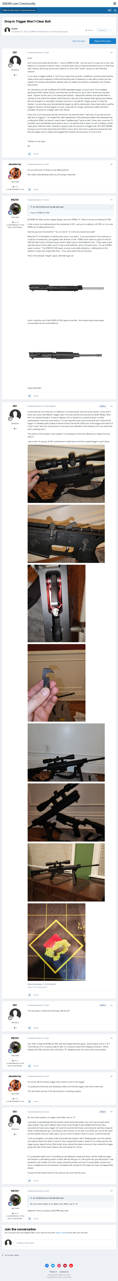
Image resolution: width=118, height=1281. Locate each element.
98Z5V (15, 199)
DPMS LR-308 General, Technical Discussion (49, 32)
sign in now (60, 1232)
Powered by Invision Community (59, 1277)
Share (89, 30)
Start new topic (78, 41)
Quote (36, 154)
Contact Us (64, 1272)
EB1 (15, 29)
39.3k (15, 222)
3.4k (15, 187)
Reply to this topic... (25, 1243)
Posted (38, 52)
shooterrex (14, 164)
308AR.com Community (18, 3)
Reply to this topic (103, 41)
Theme (53, 1272)
